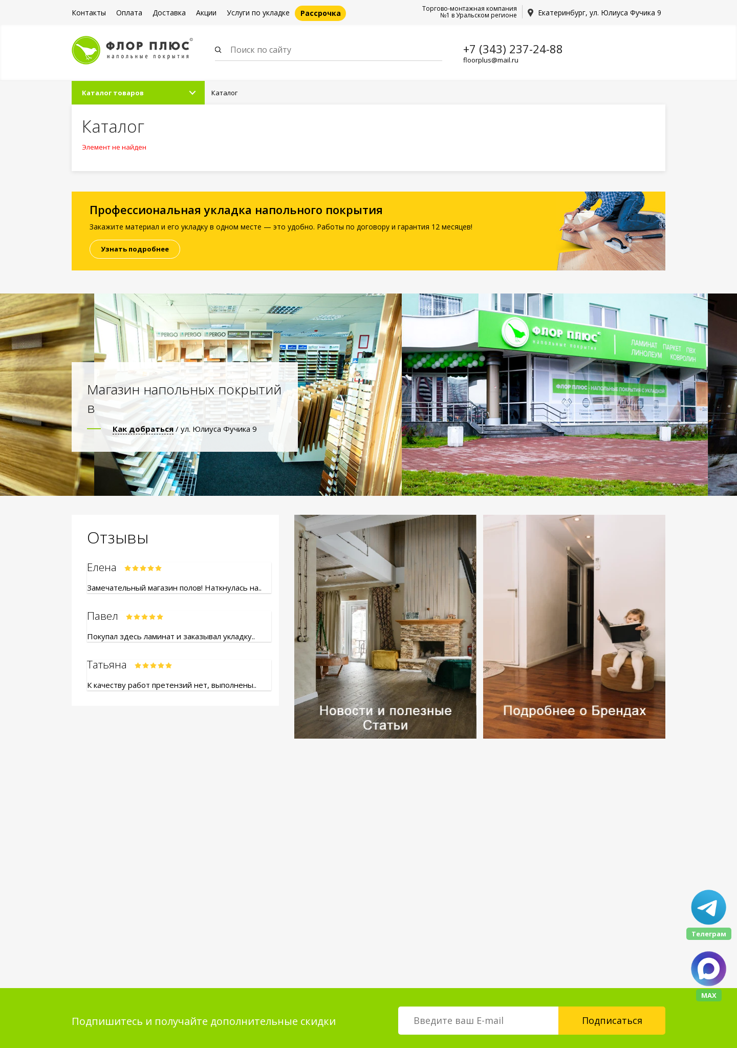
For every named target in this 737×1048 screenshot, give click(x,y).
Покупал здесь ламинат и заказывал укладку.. (171, 636)
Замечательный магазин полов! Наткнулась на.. (174, 587)
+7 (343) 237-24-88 (513, 48)
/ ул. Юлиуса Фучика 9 (185, 428)
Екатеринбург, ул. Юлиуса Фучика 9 (599, 12)
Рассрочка (320, 13)
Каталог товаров (113, 92)
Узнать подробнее (135, 249)
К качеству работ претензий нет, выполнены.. (171, 685)
